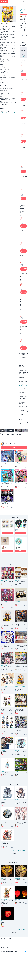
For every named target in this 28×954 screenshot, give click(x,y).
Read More (22, 56)
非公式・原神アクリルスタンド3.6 (7, 484)
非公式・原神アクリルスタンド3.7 (21, 464)
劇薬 (19, 547)
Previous (2, 14)
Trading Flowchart (22, 411)
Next (13, 14)
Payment (22, 414)
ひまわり (6, 547)
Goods (21, 7)
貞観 (19, 529)
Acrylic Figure (3, 462)
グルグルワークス (10, 444)
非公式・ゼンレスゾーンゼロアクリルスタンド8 (21, 484)
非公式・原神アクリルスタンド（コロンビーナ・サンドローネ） (7, 464)
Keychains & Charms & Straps (22, 11)
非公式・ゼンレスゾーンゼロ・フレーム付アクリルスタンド (7, 504)
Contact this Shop (22, 422)
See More (14, 557)
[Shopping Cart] (23, 1)
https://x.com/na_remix (6, 83)
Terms (20, 419)
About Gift (22, 357)
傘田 (6, 529)
